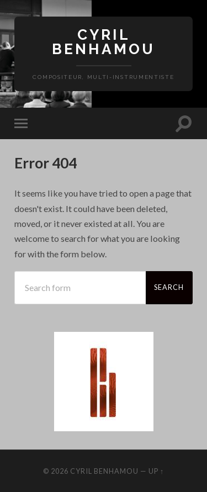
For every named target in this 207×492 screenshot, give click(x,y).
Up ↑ (156, 471)
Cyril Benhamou (103, 41)
